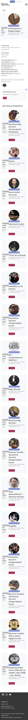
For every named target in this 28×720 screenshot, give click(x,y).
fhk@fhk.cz (4, 702)
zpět (4, 10)
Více (5, 98)
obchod (12, 1)
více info (11, 139)
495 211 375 (4, 704)
